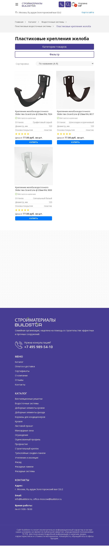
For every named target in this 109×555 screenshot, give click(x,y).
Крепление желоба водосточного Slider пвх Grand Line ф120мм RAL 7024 (33, 112)
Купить (33, 142)
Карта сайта (88, 12)
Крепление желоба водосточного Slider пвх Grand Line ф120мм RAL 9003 (33, 188)
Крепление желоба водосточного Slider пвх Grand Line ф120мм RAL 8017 (75, 112)
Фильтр (54, 54)
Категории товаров (54, 46)
